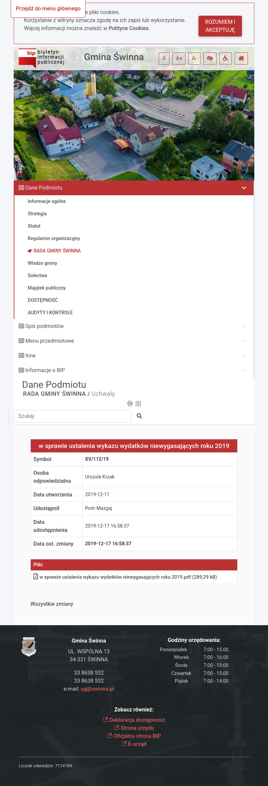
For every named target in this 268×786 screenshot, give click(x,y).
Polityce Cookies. (129, 28)
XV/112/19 (97, 459)
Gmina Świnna (114, 57)
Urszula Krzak (100, 477)
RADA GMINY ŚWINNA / (56, 393)
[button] (210, 58)
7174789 (63, 765)
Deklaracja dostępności (134, 720)
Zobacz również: (134, 709)
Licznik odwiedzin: (36, 765)
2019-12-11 (97, 494)
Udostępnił (46, 508)
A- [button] (194, 58)
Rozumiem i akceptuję (220, 26)
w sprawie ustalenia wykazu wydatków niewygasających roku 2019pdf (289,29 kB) (125, 577)
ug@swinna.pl (97, 689)
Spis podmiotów (44, 326)
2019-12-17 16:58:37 (107, 526)
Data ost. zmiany (53, 544)
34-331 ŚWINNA (89, 659)
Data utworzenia (52, 494)
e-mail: (88, 689)
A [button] (164, 58)
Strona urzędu (134, 728)
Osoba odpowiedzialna (52, 477)
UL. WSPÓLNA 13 (89, 651)
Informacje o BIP (45, 370)
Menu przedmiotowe (49, 341)
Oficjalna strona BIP (134, 736)
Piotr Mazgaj (98, 508)
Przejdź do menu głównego (48, 8)
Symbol (42, 459)
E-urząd (134, 744)
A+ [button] (179, 58)
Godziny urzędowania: (194, 640)
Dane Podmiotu (43, 188)
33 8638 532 (89, 673)
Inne (30, 355)
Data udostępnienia (50, 526)
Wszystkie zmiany (51, 604)
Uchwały (103, 393)
